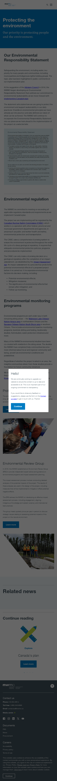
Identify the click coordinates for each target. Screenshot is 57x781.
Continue (18, 406)
